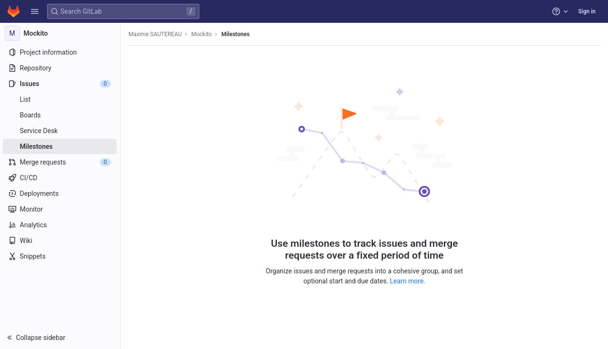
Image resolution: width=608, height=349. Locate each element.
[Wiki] (61, 240)
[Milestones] (61, 146)
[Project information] (61, 52)
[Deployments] (61, 193)
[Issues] (61, 83)
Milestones (236, 34)
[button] (34, 11)
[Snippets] (61, 256)
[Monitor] (61, 209)
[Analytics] (61, 225)
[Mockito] (61, 33)
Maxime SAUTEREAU (156, 34)
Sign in (587, 11)
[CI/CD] (61, 177)
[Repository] (61, 68)
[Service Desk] (61, 130)
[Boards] (61, 115)
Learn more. (408, 281)
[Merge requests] (61, 162)
